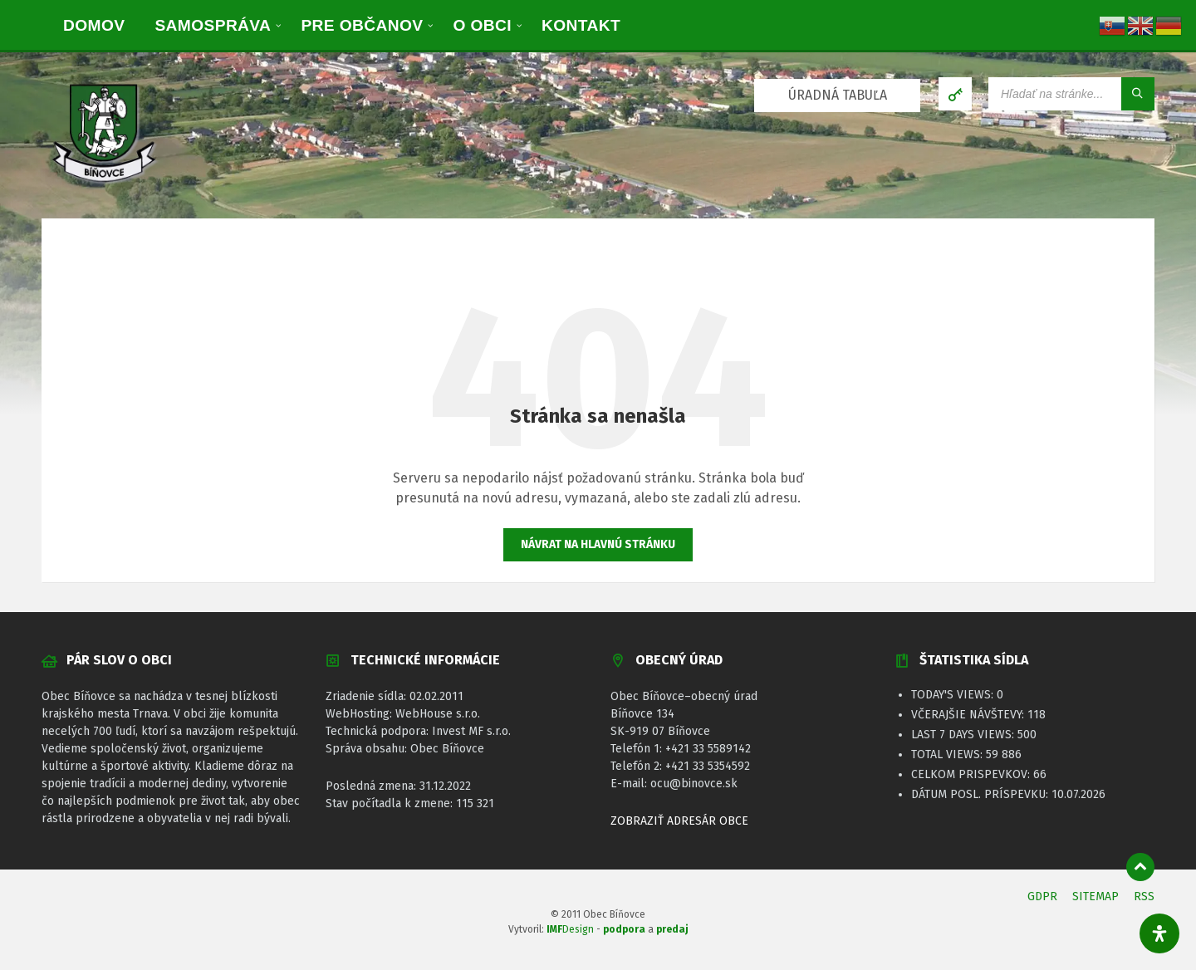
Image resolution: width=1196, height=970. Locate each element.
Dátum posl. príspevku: (981, 794)
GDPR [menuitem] (1042, 896)
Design (570, 929)
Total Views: (948, 754)
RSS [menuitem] (1144, 896)
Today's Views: (954, 695)
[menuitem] (94, 25)
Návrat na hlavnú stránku (598, 544)
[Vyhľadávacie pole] (1071, 93)
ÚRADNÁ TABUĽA (837, 95)
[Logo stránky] (104, 185)
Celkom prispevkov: (972, 774)
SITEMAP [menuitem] (1095, 896)
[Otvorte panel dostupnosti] (1159, 933)
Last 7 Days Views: (964, 735)
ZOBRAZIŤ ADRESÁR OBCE (679, 821)
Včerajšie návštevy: (969, 715)
